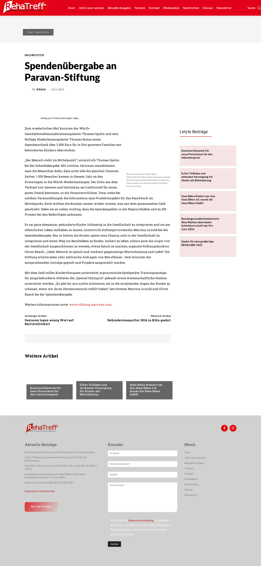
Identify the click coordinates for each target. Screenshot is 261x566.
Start (30, 32)
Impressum (31, 491)
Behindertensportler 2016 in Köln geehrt (139, 320)
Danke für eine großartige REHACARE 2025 (49, 482)
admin (41, 89)
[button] (254, 8)
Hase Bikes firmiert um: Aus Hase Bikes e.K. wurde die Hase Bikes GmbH (146, 389)
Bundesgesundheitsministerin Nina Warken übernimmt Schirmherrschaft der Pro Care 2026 (200, 224)
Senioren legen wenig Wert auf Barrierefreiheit (49, 322)
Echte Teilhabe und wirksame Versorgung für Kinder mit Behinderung (95, 389)
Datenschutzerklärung (141, 520)
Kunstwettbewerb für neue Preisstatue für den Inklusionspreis (45, 391)
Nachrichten (42, 32)
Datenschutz (47, 491)
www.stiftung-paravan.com (90, 304)
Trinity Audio (59, 118)
